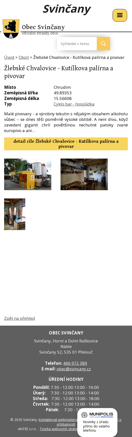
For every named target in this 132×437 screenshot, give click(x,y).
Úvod (9, 57)
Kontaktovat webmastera (58, 419)
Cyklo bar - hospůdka (74, 104)
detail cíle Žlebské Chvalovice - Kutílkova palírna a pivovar (66, 144)
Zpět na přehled (19, 318)
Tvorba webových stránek (60, 429)
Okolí (24, 57)
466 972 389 (75, 363)
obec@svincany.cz (74, 369)
